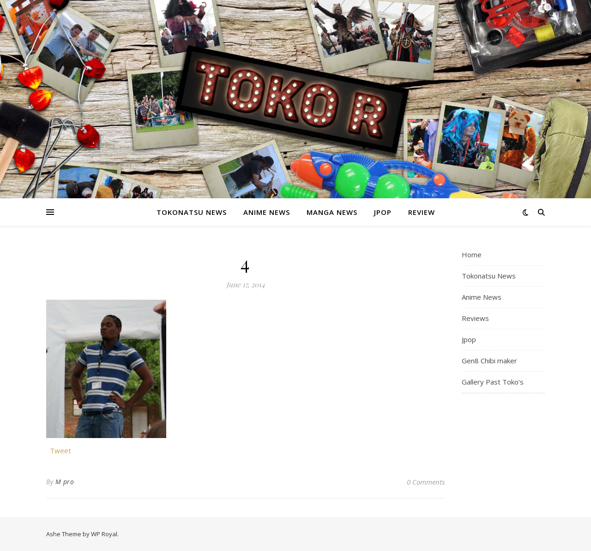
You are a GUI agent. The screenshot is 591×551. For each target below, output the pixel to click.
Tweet (60, 449)
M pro (64, 481)
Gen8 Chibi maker (489, 360)
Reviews (475, 318)
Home (472, 254)
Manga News (332, 212)
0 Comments (426, 481)
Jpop (383, 212)
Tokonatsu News (192, 212)
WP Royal (104, 534)
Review (421, 212)
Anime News (266, 212)
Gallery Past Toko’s (493, 381)
